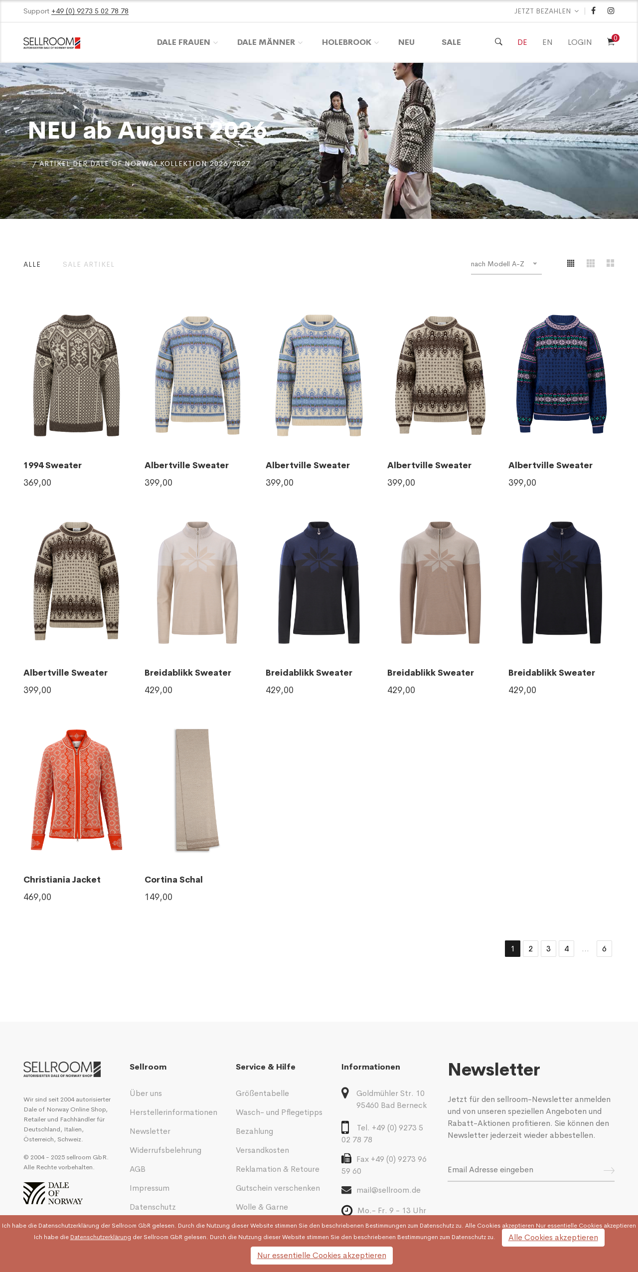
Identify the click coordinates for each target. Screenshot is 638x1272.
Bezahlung (254, 1131)
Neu (406, 42)
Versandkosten (262, 1150)
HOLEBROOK (346, 42)
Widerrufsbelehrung (165, 1150)
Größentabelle (262, 1093)
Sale (451, 42)
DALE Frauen (183, 42)
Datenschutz (153, 1207)
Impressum (149, 1188)
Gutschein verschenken (278, 1188)
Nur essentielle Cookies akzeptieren (321, 1255)
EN (547, 42)
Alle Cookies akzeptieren (553, 1237)
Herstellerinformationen (173, 1112)
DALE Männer (266, 42)
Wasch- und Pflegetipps (279, 1112)
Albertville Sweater (187, 465)
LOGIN (580, 42)
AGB (138, 1169)
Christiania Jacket (62, 880)
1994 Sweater (52, 465)
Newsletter (150, 1131)
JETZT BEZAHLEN (542, 10)
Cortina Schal (174, 880)
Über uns (146, 1093)
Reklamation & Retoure (277, 1169)
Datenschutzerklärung (68, 1226)
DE (522, 42)
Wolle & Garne (262, 1207)
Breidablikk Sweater (188, 673)
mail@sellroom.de (381, 1189)
